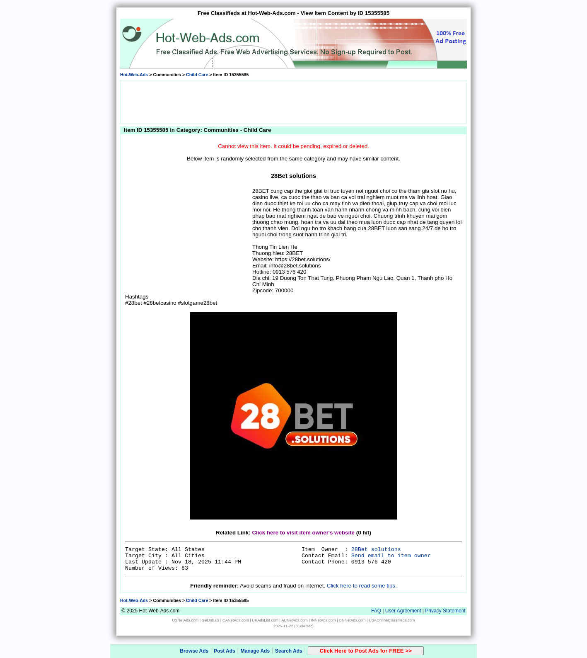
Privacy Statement (445, 611)
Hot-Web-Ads (134, 74)
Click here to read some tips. (362, 586)
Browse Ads (194, 651)
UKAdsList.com (265, 620)
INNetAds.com (323, 620)
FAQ (376, 611)
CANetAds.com (235, 620)
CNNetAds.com (352, 620)
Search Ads (288, 651)
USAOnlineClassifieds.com (392, 620)
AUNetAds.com (294, 620)
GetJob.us (211, 620)
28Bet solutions (376, 549)
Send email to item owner (391, 556)
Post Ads (224, 651)
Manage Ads (255, 651)
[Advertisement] (293, 101)
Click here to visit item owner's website (303, 532)
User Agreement (403, 611)
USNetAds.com (185, 620)
